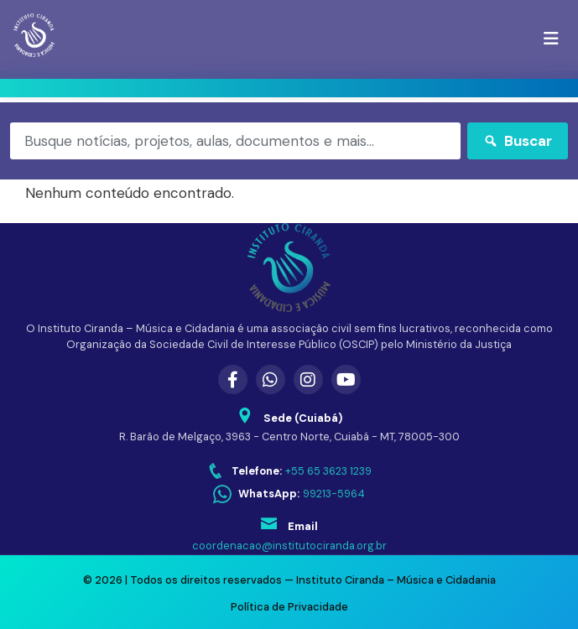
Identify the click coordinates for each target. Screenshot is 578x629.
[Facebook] (232, 379)
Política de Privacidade (289, 607)
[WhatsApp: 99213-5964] (289, 495)
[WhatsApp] (270, 379)
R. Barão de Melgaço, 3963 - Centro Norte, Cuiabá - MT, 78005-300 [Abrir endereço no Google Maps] (289, 436)
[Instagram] (308, 379)
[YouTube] (346, 379)
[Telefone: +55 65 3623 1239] (289, 471)
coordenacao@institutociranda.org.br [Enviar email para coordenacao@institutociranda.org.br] (289, 545)
